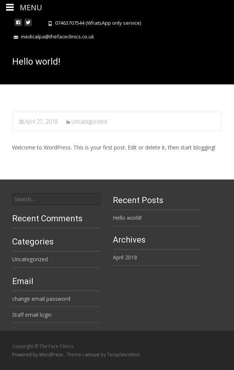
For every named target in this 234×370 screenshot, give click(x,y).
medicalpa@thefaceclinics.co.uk (57, 36)
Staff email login (32, 314)
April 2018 (125, 257)
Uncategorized (89, 121)
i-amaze (91, 354)
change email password (41, 298)
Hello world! (127, 217)
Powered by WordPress (38, 354)
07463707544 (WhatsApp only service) (98, 22)
